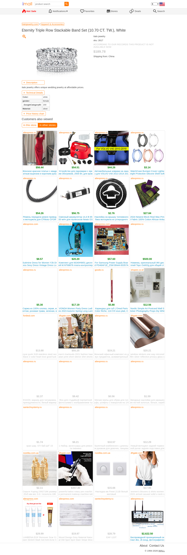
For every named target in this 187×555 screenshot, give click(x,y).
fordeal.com (29, 315)
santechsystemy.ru (32, 407)
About (143, 545)
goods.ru (99, 270)
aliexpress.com (30, 224)
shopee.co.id (137, 270)
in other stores (47, 125)
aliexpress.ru (29, 132)
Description (30, 82)
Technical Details (33, 92)
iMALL (161, 550)
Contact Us (156, 545)
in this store (29, 125)
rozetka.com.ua (31, 453)
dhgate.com (65, 315)
